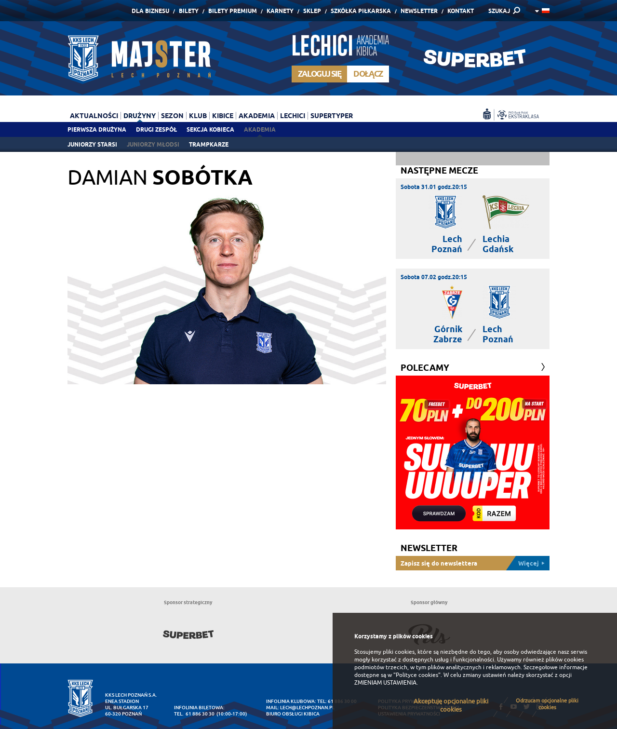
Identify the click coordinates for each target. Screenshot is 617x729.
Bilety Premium (232, 10)
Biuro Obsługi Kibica (293, 714)
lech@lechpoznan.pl (307, 707)
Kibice (222, 116)
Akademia (260, 129)
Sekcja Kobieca (210, 129)
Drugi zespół (156, 129)
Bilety (189, 10)
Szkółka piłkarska (361, 10)
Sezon (172, 116)
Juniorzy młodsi (153, 144)
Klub (198, 116)
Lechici (292, 116)
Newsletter (419, 10)
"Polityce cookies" (417, 675)
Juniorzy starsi (92, 144)
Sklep (312, 10)
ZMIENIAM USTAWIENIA (385, 683)
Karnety (280, 10)
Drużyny (139, 116)
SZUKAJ (499, 10)
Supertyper (331, 116)
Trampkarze (208, 144)
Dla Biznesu (150, 10)
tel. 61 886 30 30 (194, 714)
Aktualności (94, 116)
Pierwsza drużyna (96, 129)
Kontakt (460, 10)
